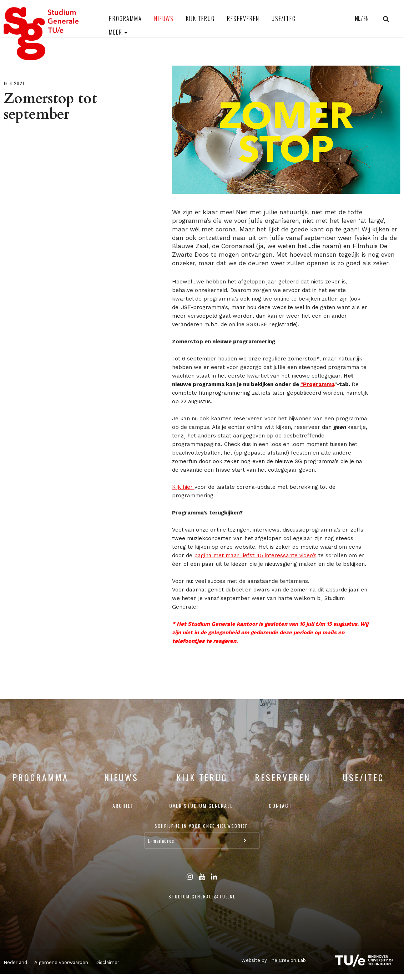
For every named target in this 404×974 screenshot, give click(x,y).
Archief (122, 805)
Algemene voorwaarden (61, 962)
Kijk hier (183, 487)
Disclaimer (107, 962)
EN (366, 18)
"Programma (317, 384)
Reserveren (243, 18)
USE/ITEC (284, 18)
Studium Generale (41, 33)
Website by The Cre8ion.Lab (273, 960)
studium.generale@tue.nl (202, 896)
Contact (280, 805)
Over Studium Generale (201, 805)
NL (357, 18)
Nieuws (164, 18)
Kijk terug (200, 18)
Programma (125, 18)
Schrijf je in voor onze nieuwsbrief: (202, 826)
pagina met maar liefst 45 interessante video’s (255, 555)
